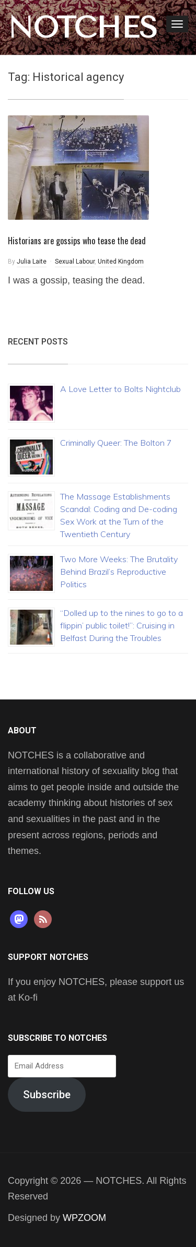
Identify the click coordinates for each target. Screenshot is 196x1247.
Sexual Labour (75, 261)
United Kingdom (121, 261)
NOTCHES (82, 27)
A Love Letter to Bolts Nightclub (120, 389)
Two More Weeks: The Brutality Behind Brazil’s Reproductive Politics (119, 571)
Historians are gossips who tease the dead (77, 240)
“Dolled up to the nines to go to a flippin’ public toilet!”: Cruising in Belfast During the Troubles (121, 625)
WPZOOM (84, 1218)
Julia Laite (32, 261)
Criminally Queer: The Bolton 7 (116, 442)
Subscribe (47, 1094)
